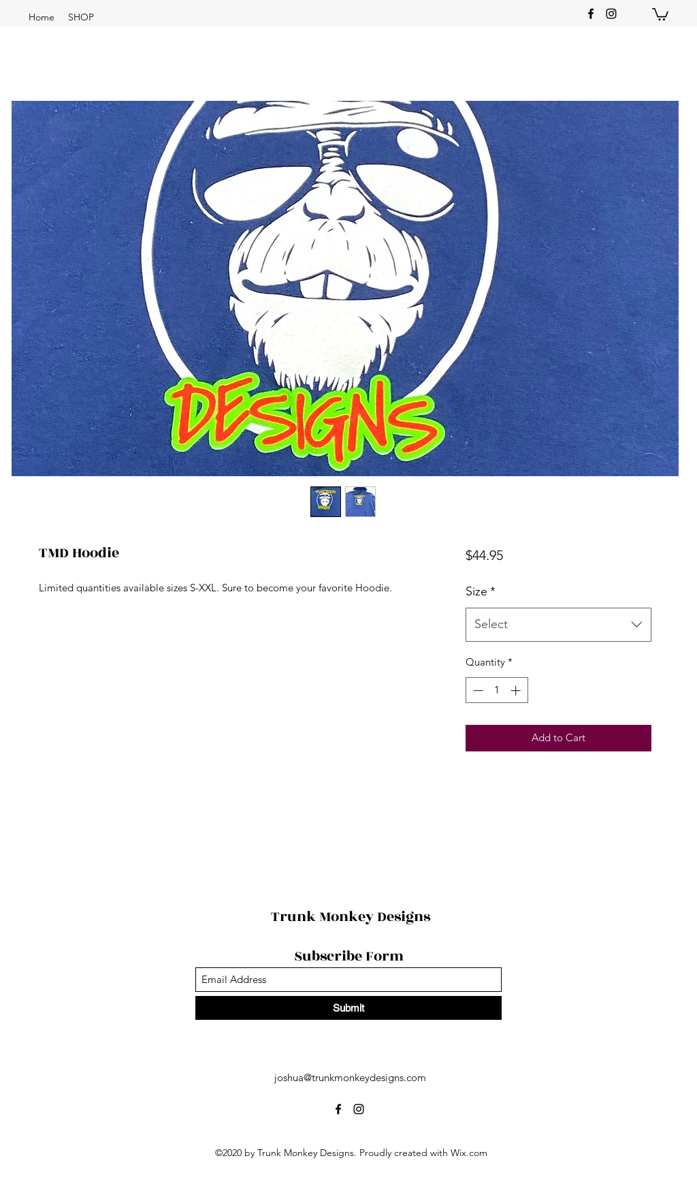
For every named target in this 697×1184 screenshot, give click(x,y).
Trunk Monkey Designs (350, 916)
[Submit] (348, 1008)
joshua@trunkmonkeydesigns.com (350, 1077)
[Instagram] (611, 13)
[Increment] (517, 690)
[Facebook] (591, 13)
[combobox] (558, 625)
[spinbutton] (496, 690)
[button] (81, 17)
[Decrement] (477, 690)
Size (481, 591)
